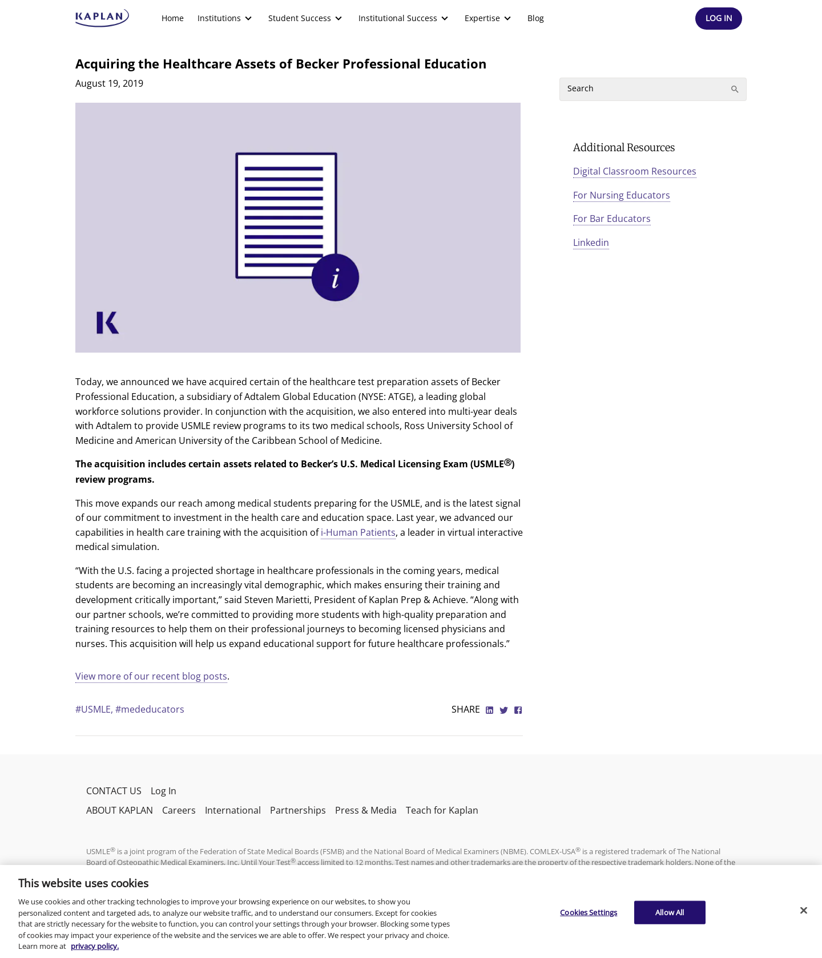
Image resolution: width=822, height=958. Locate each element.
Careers (179, 810)
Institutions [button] (226, 18)
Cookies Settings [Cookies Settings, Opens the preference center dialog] (588, 912)
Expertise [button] (489, 18)
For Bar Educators (612, 218)
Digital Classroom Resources (634, 171)
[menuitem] (173, 18)
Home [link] (173, 18)
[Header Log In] (718, 18)
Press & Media (366, 810)
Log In (163, 791)
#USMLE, (95, 709)
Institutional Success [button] (404, 18)
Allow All (669, 912)
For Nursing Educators (621, 195)
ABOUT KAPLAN (119, 810)
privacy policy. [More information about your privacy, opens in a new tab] (95, 946)
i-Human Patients (358, 532)
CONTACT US (114, 791)
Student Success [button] (306, 18)
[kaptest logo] (102, 18)
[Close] (803, 910)
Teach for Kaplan (442, 810)
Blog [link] (535, 18)
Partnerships (298, 810)
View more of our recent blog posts (151, 676)
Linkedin (591, 242)
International (233, 810)
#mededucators (149, 709)
